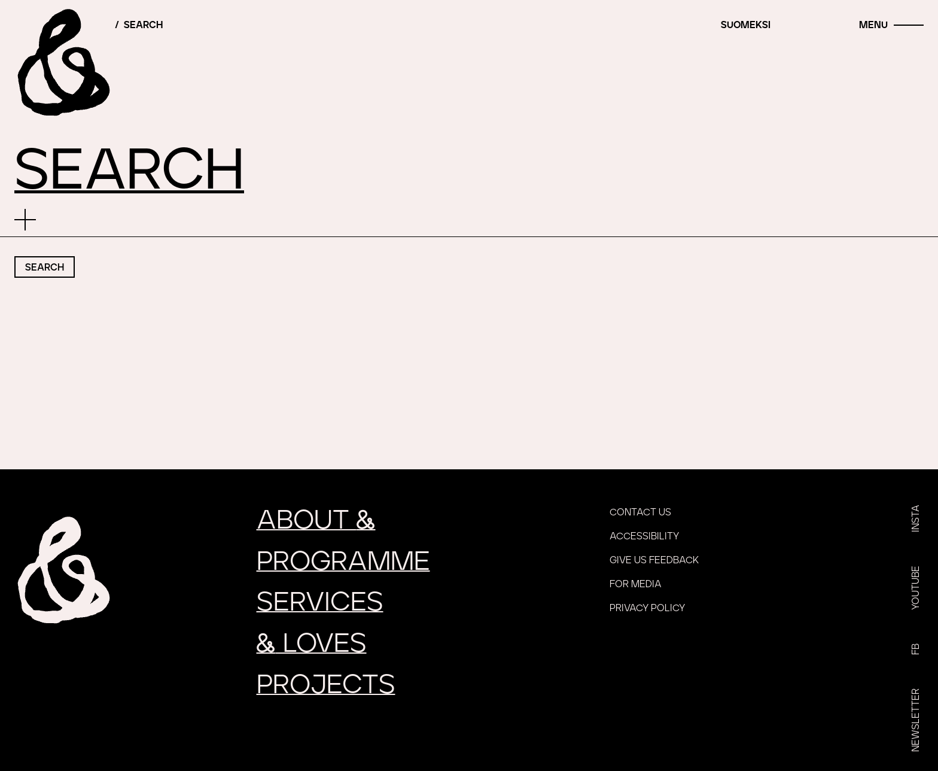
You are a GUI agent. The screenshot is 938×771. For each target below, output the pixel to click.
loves (312, 643)
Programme (343, 561)
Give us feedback (654, 560)
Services (320, 602)
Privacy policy (647, 608)
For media (636, 584)
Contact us (640, 512)
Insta (916, 518)
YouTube (916, 588)
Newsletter (916, 720)
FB (916, 649)
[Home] (63, 63)
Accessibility (644, 536)
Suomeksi (745, 25)
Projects (326, 685)
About (316, 520)
